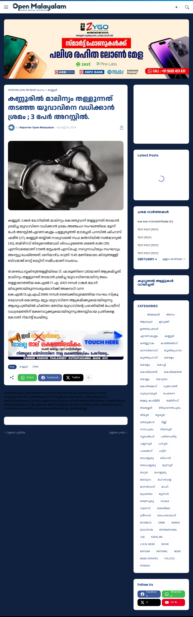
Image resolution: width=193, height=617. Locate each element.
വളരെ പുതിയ (16, 433)
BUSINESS (146, 523)
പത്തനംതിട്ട (169, 437)
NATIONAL (162, 551)
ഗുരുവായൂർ (148, 394)
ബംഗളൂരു (147, 458)
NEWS (177, 551)
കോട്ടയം (162, 379)
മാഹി (164, 487)
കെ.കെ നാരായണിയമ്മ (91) (155, 222)
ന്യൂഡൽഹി (147, 437)
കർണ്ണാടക (147, 343)
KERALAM (156, 537)
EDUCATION (146, 530)
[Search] (187, 7)
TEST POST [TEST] (148, 230)
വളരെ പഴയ (117, 433)
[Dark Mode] (177, 7)
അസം (170, 315)
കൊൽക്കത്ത (173, 372)
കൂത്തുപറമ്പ (173, 351)
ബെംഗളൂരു (148, 465)
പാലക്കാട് (146, 451)
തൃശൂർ (160, 415)
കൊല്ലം (145, 379)
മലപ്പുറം (145, 480)
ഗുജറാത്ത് (170, 386)
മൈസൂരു (147, 501)
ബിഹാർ (165, 458)
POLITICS (169, 559)
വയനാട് (145, 508)
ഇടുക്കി (164, 322)
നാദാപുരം (147, 429)
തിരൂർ (144, 415)
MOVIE (165, 544)
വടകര (164, 501)
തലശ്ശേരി (146, 408)
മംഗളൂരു (160, 473)
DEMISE (175, 523)
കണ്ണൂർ (52, 90)
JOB (142, 537)
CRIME (35, 366)
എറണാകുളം (149, 336)
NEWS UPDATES (149, 559)
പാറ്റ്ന (162, 451)
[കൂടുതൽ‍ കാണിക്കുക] (88, 377)
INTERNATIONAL (168, 530)
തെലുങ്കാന (147, 422)
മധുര (144, 473)
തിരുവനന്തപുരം (170, 408)
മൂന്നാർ (164, 494)
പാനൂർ (162, 444)
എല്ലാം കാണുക (172, 259)
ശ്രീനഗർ (145, 516)
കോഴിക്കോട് (148, 386)
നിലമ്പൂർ (166, 429)
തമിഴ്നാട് (172, 401)
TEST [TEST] (144, 238)
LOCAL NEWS (147, 544)
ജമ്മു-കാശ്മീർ (150, 401)
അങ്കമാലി (153, 315)
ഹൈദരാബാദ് (166, 516)
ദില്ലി (163, 422)
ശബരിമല (163, 508)
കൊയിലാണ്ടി (148, 372)
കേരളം (169, 358)
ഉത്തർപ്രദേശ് (149, 329)
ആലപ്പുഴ (146, 322)
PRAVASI (145, 566)
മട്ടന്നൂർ (167, 465)
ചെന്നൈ (169, 394)
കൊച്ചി (161, 365)
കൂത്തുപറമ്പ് (149, 358)
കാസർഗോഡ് (149, 351)
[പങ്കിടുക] (120, 127)
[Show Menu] (6, 7)
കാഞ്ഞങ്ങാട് (169, 343)
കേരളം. (145, 365)
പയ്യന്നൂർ (146, 444)
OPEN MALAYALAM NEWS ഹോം (26, 90)
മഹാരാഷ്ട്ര (164, 480)
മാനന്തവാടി (147, 487)
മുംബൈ (146, 494)
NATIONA (145, 551)
